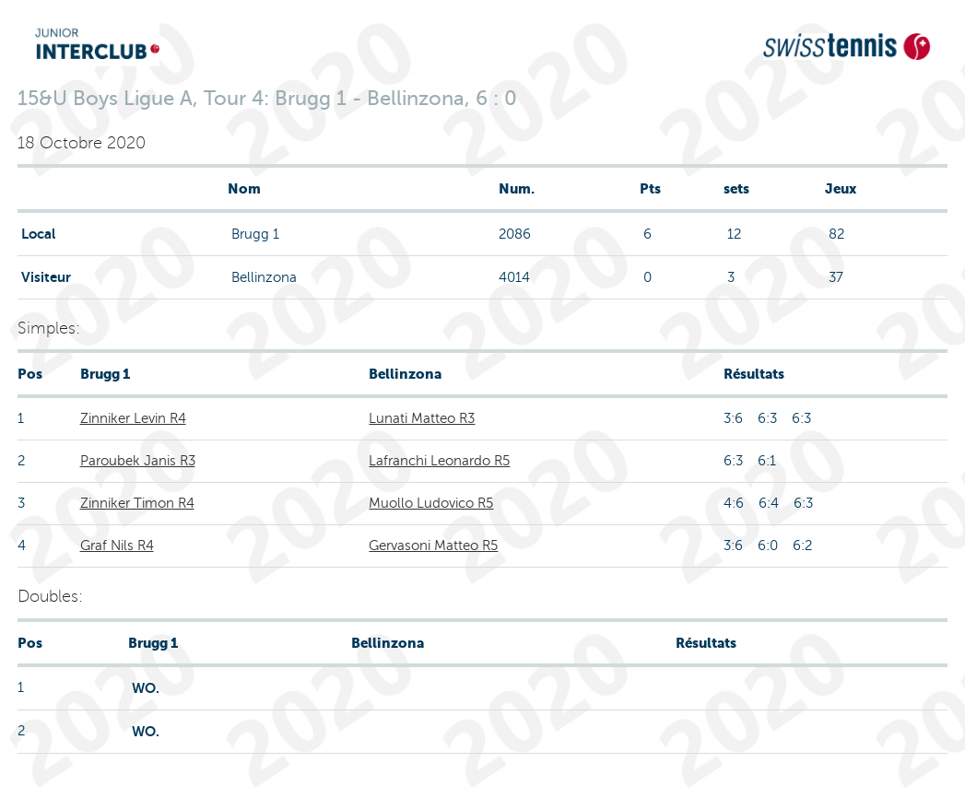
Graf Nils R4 (117, 545)
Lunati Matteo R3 (422, 418)
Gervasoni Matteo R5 (433, 545)
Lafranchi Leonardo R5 (439, 460)
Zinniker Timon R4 (137, 503)
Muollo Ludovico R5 (431, 503)
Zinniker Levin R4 (133, 418)
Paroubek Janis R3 (137, 460)
